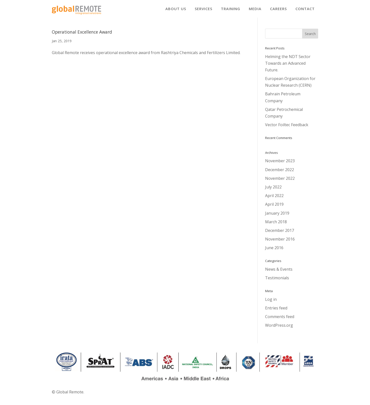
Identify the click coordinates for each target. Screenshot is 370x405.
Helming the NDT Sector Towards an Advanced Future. (288, 66)
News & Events (278, 272)
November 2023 (280, 164)
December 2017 (279, 233)
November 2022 (280, 181)
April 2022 (274, 199)
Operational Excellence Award (82, 35)
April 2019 (274, 207)
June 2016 (274, 251)
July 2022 (273, 190)
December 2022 (279, 173)
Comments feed (279, 320)
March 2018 (276, 225)
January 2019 (277, 216)
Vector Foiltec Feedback (286, 128)
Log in (271, 302)
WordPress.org (279, 328)
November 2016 (280, 242)
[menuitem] (176, 8)
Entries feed (276, 311)
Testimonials (277, 281)
